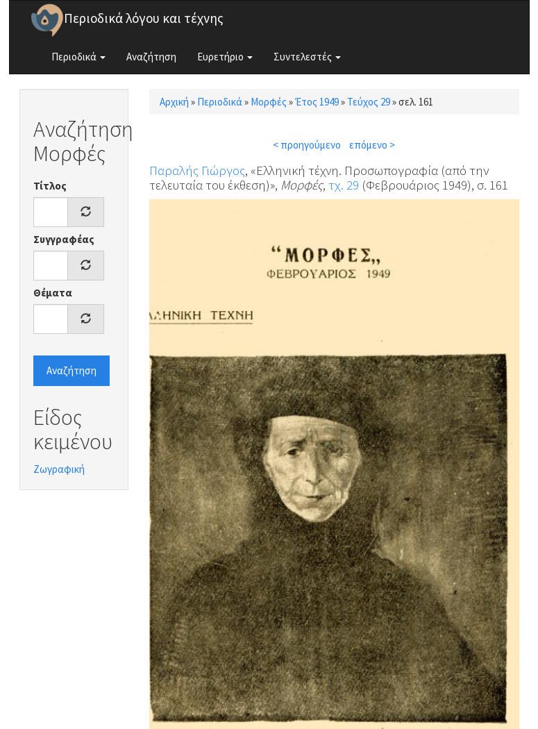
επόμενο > (372, 144)
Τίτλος (50, 185)
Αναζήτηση (151, 56)
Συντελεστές (307, 56)
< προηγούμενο (307, 144)
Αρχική (174, 101)
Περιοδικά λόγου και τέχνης (144, 18)
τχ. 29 (343, 184)
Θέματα (52, 292)
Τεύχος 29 (368, 101)
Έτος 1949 (317, 101)
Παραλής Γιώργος (197, 170)
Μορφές (269, 101)
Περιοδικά (78, 56)
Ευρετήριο (225, 56)
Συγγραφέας (63, 239)
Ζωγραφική (59, 469)
